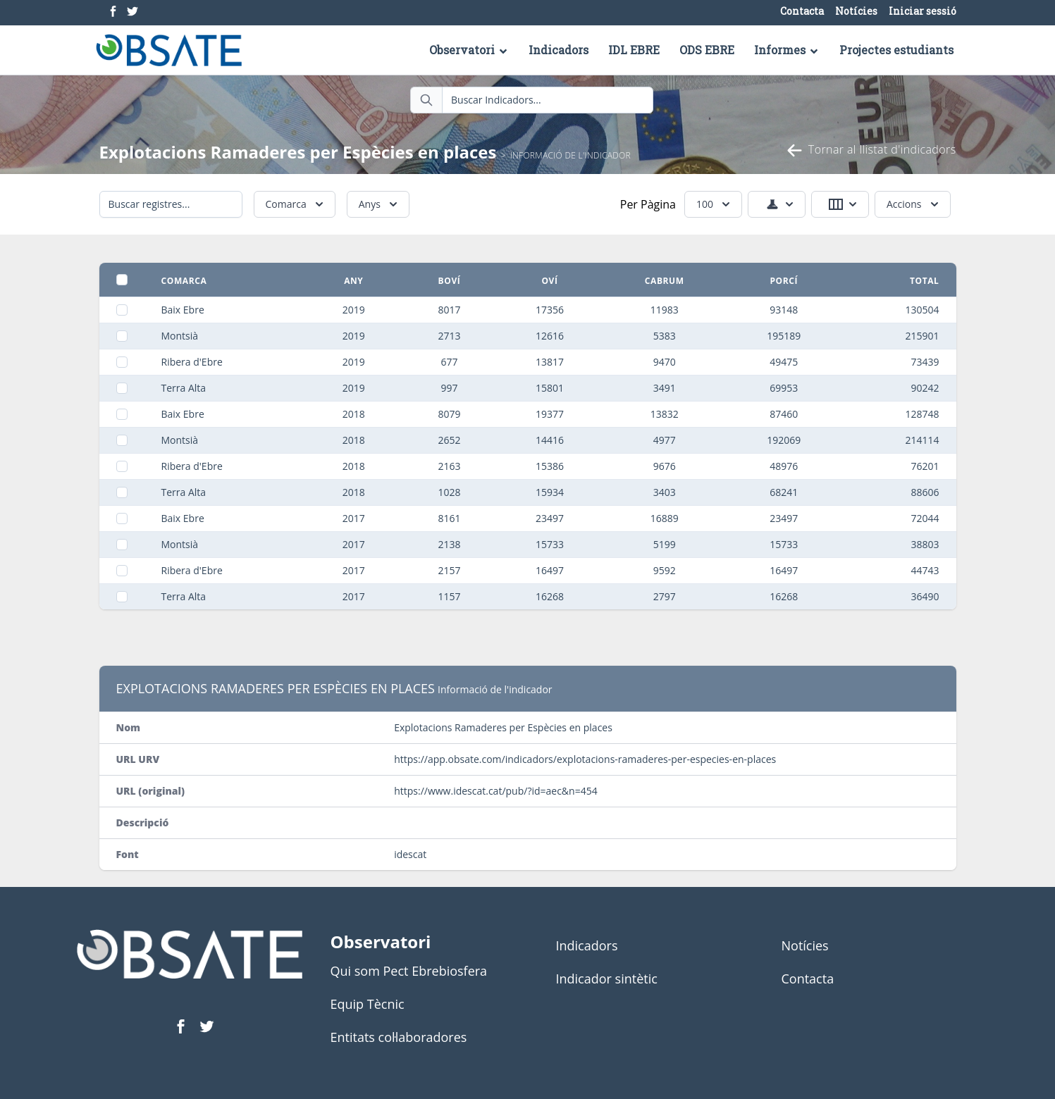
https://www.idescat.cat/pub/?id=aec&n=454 (496, 790)
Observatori (469, 49)
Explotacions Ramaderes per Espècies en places (300, 151)
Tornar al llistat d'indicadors (871, 150)
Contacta (802, 11)
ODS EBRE (706, 49)
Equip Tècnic (368, 1003)
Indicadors (558, 49)
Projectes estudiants (896, 49)
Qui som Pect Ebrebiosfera (409, 970)
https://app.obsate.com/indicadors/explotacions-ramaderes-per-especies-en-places (585, 759)
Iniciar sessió (922, 11)
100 (714, 204)
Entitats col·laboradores (399, 1037)
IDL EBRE (634, 49)
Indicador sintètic (607, 978)
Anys (379, 204)
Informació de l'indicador (570, 155)
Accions (914, 204)
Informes (787, 49)
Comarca (296, 204)
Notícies (856, 11)
